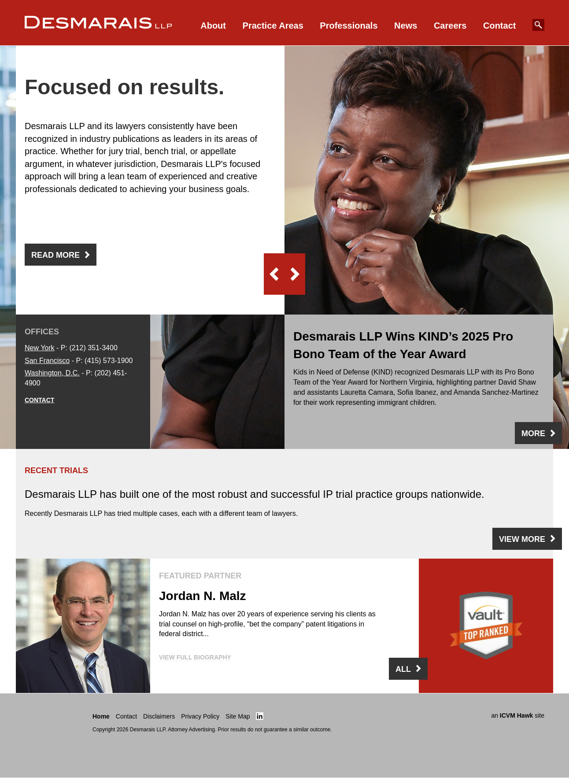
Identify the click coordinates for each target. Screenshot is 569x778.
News (405, 25)
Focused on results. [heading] (124, 87)
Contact (499, 25)
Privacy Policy (200, 716)
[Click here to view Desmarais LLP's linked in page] (259, 716)
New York (40, 348)
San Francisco (47, 360)
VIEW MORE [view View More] (522, 539)
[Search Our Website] (538, 25)
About (213, 25)
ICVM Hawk (516, 715)
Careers (450, 25)
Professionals (348, 25)
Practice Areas (273, 25)
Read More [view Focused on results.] (55, 255)
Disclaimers (159, 716)
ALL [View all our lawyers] (403, 669)
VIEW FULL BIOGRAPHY (195, 657)
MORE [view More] (533, 433)
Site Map (237, 716)
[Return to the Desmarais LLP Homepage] (54, 719)
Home (101, 716)
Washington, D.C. (52, 373)
